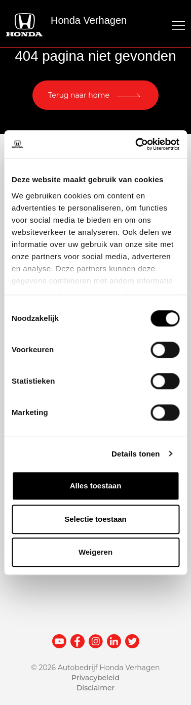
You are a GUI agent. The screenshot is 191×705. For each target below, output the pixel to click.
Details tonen (135, 453)
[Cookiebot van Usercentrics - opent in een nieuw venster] (136, 144)
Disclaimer (96, 687)
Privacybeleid (95, 677)
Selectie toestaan (95, 519)
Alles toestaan (96, 485)
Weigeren (95, 552)
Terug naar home (78, 95)
